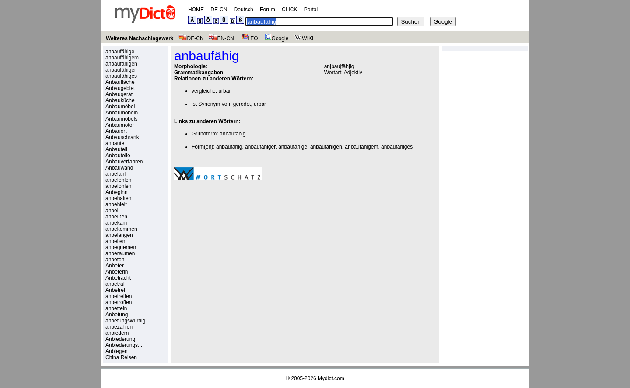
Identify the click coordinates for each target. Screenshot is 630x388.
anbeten (114, 259)
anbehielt (116, 204)
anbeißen (116, 217)
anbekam (116, 223)
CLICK (289, 10)
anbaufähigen (121, 64)
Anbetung (116, 315)
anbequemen (120, 247)
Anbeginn (116, 192)
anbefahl (115, 174)
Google (275, 38)
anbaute (114, 143)
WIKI (303, 38)
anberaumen (120, 253)
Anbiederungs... (123, 345)
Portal (311, 10)
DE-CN (218, 10)
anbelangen (119, 235)
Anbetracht (118, 278)
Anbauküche (120, 100)
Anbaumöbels (121, 119)
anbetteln (116, 308)
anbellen (115, 241)
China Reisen (121, 357)
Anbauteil (116, 149)
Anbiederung (120, 339)
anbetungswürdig (125, 321)
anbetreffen (118, 296)
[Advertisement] (247, 248)
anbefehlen (118, 180)
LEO (248, 38)
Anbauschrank (122, 137)
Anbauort (116, 131)
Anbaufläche (120, 82)
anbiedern (117, 333)
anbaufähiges (121, 76)
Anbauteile (117, 155)
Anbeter (114, 266)
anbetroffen (118, 302)
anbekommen (121, 229)
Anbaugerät (119, 94)
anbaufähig (232, 134)
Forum (267, 10)
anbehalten (118, 198)
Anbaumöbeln (121, 113)
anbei (111, 211)
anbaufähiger (120, 70)
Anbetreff (115, 290)
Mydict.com (331, 378)
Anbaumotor (119, 125)
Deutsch (243, 10)
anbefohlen (118, 186)
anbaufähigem (122, 58)
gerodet (242, 104)
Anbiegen (116, 351)
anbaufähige (119, 51)
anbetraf (115, 284)
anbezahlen (119, 327)
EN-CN (221, 38)
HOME (196, 10)
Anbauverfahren (124, 162)
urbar (224, 91)
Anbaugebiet (120, 88)
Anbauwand (119, 168)
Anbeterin (116, 272)
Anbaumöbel (120, 107)
